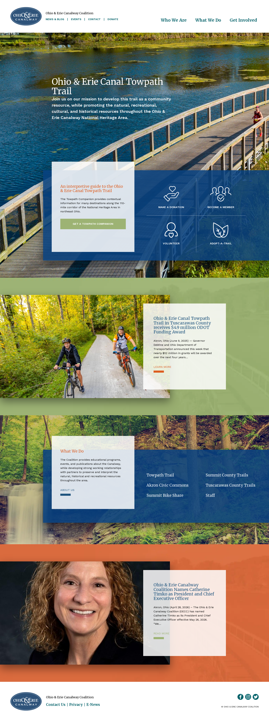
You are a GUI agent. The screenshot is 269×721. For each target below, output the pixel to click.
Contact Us (55, 704)
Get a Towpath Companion (93, 223)
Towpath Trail (160, 475)
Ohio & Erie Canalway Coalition (26, 701)
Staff (210, 495)
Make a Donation (171, 207)
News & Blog (55, 19)
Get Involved (243, 20)
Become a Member (220, 207)
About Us (67, 490)
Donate (113, 19)
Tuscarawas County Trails (230, 485)
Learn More (162, 366)
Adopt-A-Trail (221, 243)
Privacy (76, 704)
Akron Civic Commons (167, 485)
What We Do (208, 20)
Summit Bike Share (164, 495)
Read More (161, 633)
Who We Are (174, 20)
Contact (94, 19)
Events (76, 19)
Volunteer (171, 243)
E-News (93, 704)
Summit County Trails (227, 475)
